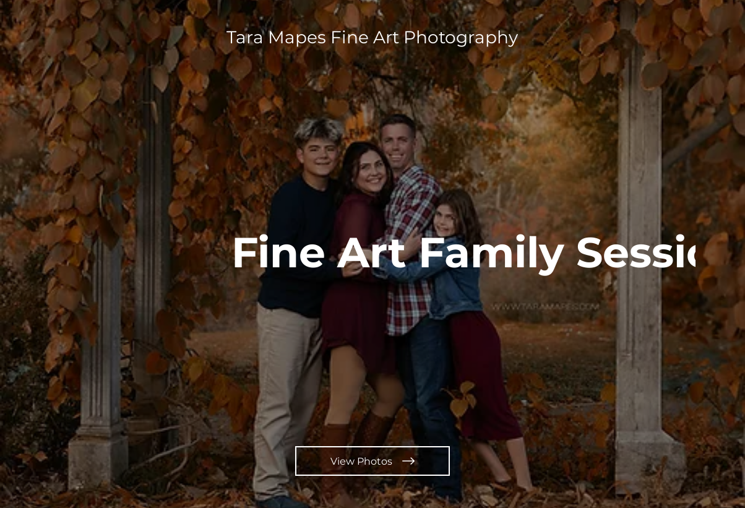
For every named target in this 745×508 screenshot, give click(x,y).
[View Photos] (372, 461)
